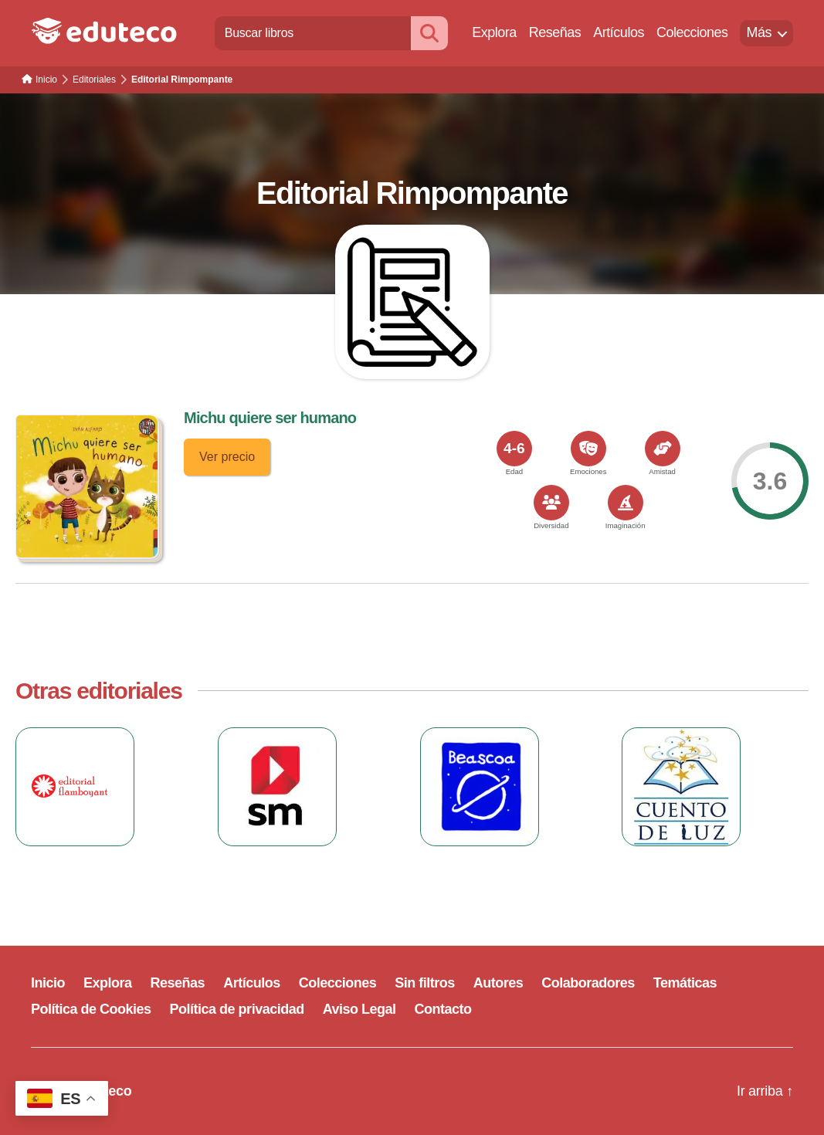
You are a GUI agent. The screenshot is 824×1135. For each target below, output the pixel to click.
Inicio (48, 983)
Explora (494, 32)
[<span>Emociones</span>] (588, 448)
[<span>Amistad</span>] (662, 448)
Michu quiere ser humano (270, 417)
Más (758, 32)
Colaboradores (588, 983)
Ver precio (227, 456)
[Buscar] (429, 32)
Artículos (618, 32)
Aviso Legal (359, 1009)
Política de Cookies (91, 1009)
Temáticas (685, 983)
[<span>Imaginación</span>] (625, 502)
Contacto (443, 1009)
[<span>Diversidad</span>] (551, 502)
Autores (498, 983)
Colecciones (692, 32)
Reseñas (555, 32)
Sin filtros (425, 983)
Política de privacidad (237, 1009)
